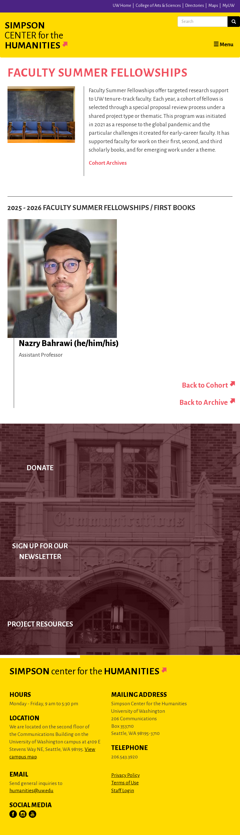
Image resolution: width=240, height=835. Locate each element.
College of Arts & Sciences (158, 5)
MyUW (228, 5)
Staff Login (122, 790)
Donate (40, 468)
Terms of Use (125, 782)
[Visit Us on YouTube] (33, 814)
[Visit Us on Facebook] (13, 814)
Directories (194, 5)
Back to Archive (203, 402)
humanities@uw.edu (31, 790)
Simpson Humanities (44, 35)
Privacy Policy (125, 775)
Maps (213, 5)
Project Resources (40, 624)
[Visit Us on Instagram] (23, 814)
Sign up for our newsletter (40, 551)
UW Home (122, 5)
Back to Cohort (205, 385)
